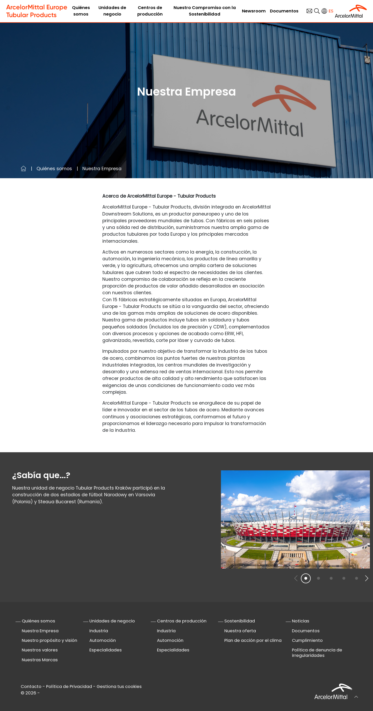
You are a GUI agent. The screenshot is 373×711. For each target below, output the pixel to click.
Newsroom (254, 11)
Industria (98, 631)
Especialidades (105, 650)
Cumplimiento (307, 640)
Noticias (300, 621)
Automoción (102, 640)
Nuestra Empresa (40, 631)
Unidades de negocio (112, 11)
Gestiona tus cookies (119, 687)
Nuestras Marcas (40, 660)
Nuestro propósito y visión (49, 640)
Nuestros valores (40, 650)
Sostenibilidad (239, 621)
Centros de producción (150, 11)
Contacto (31, 687)
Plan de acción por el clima (253, 640)
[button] (366, 578)
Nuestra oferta (240, 631)
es (331, 11)
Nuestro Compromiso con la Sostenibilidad (205, 11)
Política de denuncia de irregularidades (317, 652)
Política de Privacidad (69, 687)
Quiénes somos (81, 11)
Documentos (284, 11)
